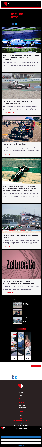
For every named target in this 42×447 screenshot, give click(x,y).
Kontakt (21, 415)
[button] (21, 329)
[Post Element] (32, 305)
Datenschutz (21, 413)
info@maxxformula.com (22, 407)
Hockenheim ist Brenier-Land (14, 144)
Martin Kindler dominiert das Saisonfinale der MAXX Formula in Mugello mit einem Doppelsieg (21, 57)
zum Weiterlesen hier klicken (9, 70)
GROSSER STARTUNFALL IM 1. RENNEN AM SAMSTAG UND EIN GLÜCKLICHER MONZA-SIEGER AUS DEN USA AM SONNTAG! (20, 188)
